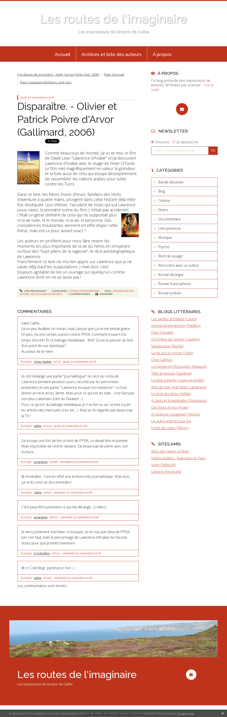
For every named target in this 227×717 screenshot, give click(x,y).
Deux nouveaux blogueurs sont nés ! (46, 82)
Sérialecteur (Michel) (167, 346)
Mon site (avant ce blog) (170, 451)
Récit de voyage (170, 256)
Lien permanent (33, 291)
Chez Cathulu (161, 359)
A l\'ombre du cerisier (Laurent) (175, 339)
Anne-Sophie (42, 361)
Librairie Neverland (166, 471)
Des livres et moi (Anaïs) (170, 407)
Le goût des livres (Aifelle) (171, 393)
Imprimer (104, 294)
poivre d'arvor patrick (47, 294)
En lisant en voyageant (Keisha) (175, 414)
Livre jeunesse (169, 228)
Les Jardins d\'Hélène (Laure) (174, 318)
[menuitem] (62, 54)
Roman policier (170, 293)
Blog (161, 191)
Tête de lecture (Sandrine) (171, 373)
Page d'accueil (114, 74)
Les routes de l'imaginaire (113, 19)
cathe (37, 426)
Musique (165, 237)
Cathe (37, 492)
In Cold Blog (42, 553)
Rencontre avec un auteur (178, 265)
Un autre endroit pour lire (171, 421)
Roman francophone (84, 291)
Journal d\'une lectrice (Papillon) (176, 325)
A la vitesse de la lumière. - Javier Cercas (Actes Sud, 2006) (58, 74)
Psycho (164, 246)
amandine (40, 462)
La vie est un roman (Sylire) (172, 353)
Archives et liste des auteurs (111, 54)
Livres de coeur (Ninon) (169, 427)
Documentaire (169, 219)
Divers (163, 209)
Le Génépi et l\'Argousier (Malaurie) (179, 366)
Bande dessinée (171, 182)
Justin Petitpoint (163, 464)
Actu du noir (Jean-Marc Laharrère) (179, 387)
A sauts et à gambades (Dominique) (179, 400)
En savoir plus (186, 713)
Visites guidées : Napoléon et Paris (178, 458)
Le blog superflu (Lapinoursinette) (177, 380)
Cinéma (164, 200)
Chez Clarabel (162, 332)
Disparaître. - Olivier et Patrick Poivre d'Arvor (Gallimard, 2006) (67, 119)
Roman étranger (171, 274)
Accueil (62, 54)
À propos (162, 54)
